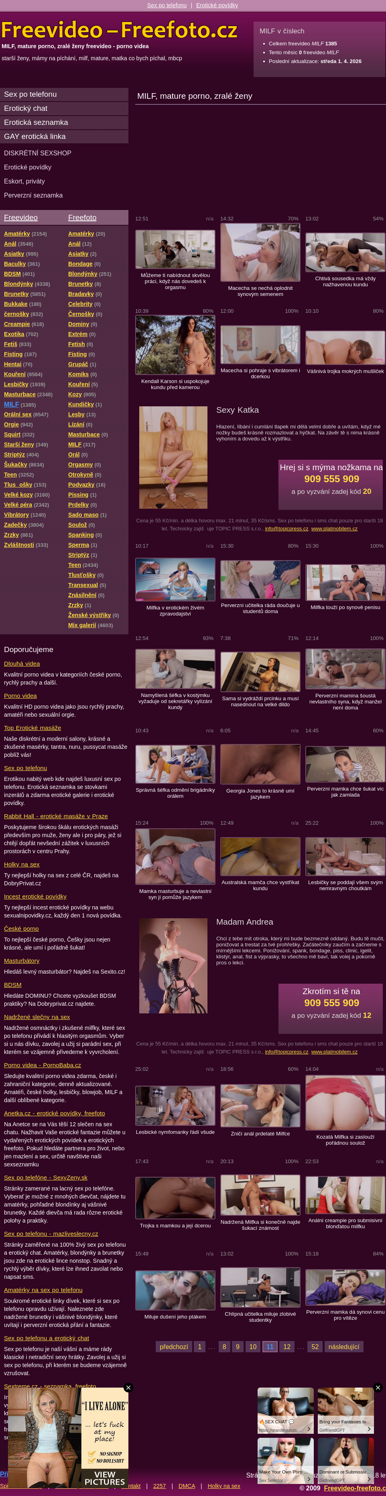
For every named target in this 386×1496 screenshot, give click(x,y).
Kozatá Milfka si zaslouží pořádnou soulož (346, 1140)
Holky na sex (22, 864)
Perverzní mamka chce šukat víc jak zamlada (345, 792)
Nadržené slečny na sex (37, 1016)
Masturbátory (21, 960)
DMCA (187, 1486)
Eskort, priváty (24, 181)
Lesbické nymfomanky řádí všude (175, 1132)
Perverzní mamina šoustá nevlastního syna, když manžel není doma (345, 702)
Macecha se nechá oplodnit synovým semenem (260, 291)
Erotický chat (25, 108)
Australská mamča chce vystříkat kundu (260, 885)
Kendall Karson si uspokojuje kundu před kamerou (175, 384)
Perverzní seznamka (33, 195)
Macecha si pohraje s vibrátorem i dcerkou (260, 373)
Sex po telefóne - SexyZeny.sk (45, 1177)
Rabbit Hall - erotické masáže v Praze (56, 816)
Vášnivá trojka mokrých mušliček (345, 371)
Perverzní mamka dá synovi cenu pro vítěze (345, 1315)
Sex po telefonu (167, 5)
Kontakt (130, 1486)
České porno (21, 928)
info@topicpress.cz (286, 529)
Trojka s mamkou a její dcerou (175, 1226)
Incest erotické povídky (35, 896)
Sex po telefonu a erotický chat (46, 1338)
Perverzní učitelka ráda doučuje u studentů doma (260, 608)
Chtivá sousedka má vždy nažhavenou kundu (345, 281)
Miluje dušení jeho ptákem (175, 1317)
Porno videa (20, 695)
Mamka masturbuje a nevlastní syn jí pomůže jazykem (175, 894)
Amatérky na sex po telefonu (43, 1289)
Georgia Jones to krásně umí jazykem (260, 794)
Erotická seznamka (36, 122)
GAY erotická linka (35, 136)
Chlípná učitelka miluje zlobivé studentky (260, 1317)
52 (315, 1346)
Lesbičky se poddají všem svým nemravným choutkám (345, 885)
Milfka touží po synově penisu (345, 607)
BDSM (13, 984)
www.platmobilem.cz (334, 529)
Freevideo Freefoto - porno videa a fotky (119, 30)
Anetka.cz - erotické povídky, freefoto (54, 1113)
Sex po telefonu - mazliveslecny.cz (51, 1233)
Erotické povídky (217, 5)
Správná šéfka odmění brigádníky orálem (175, 793)
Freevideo (21, 217)
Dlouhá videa (22, 663)
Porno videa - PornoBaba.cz (42, 1065)
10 (253, 1346)
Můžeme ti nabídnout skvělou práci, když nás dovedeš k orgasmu (175, 281)
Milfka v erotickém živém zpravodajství (175, 611)
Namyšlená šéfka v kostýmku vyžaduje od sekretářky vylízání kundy (175, 701)
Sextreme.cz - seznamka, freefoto (50, 1386)
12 (287, 1346)
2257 (159, 1486)
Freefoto (82, 217)
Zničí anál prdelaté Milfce (260, 1134)
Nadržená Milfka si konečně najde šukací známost (261, 1225)
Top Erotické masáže (32, 727)
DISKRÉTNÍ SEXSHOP (37, 153)
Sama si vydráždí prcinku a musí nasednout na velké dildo (260, 701)
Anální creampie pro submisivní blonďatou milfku (346, 1223)
